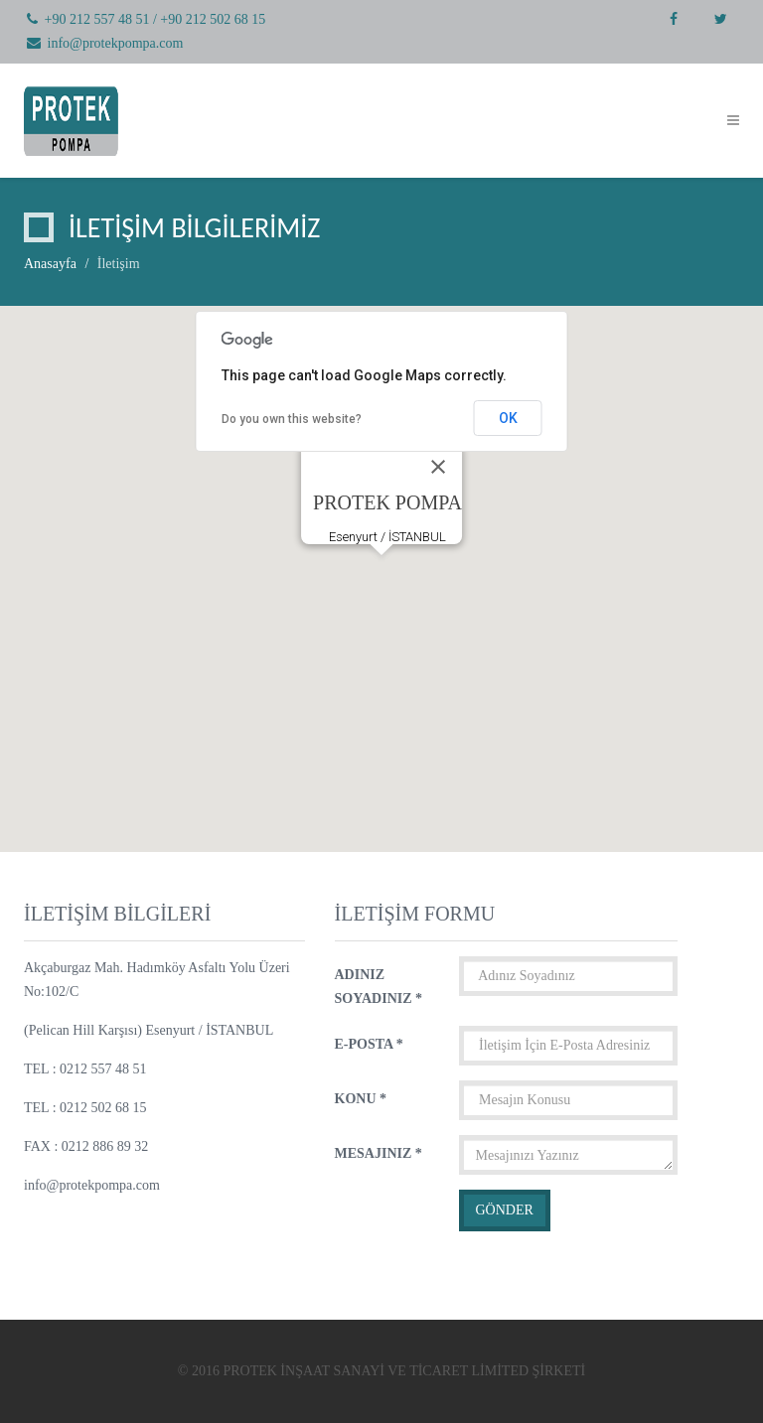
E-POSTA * (369, 1044)
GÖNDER (505, 1210)
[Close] (438, 467)
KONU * (361, 1098)
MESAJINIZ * (378, 1153)
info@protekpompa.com (116, 43)
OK (508, 418)
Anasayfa (50, 263)
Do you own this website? (292, 419)
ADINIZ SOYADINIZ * (379, 986)
